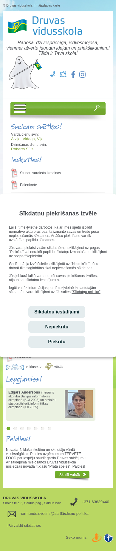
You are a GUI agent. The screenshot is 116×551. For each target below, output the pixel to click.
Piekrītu (57, 341)
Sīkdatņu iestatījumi (56, 311)
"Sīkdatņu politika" (86, 292)
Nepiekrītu (56, 326)
